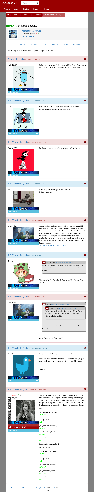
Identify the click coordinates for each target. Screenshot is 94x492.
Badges (65, 44)
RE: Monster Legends (18, 101)
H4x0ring (26, 15)
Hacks (13, 44)
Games (36, 9)
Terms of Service (22, 488)
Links (45, 44)
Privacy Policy (11, 488)
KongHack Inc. (41, 488)
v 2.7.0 (53, 488)
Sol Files (34, 44)
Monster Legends (16, 59)
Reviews (23, 44)
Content (47, 9)
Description (76, 44)
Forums (15, 15)
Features (7, 9)
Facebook (37, 15)
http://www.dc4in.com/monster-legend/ (53, 245)
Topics (55, 44)
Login (17, 9)
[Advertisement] (25, 20)
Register (26, 9)
